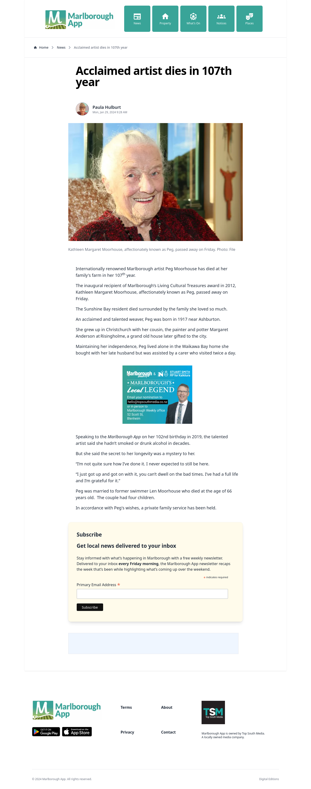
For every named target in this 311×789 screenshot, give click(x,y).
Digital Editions (269, 779)
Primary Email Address (98, 584)
